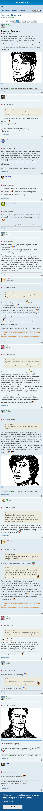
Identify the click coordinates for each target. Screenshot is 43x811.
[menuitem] (3, 7)
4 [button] (25, 21)
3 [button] (22, 21)
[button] (14, 21)
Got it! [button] (12, 807)
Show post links (5, 91)
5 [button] (27, 21)
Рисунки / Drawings (11, 15)
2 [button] (20, 21)
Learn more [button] (8, 801)
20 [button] (32, 21)
